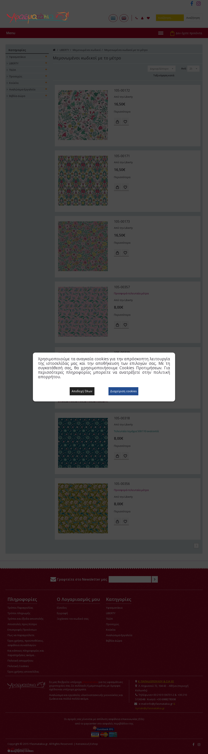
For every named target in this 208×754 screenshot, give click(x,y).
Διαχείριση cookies (123, 391)
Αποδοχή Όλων (82, 391)
